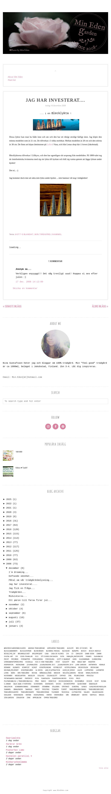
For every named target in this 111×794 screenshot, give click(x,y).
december (14, 568)
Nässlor (31, 675)
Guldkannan (84, 659)
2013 (8, 542)
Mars (13, 673)
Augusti (70, 648)
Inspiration (8, 664)
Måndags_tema (45, 673)
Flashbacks (98, 656)
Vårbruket (75, 695)
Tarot (37, 689)
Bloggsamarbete (10, 651)
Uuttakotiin (76, 692)
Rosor (89, 681)
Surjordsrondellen (97, 686)
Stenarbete (35, 686)
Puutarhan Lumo (15, 750)
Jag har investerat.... (23, 584)
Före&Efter (25, 659)
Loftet (49, 144)
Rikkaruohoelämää (16, 762)
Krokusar (95, 667)
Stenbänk (45, 686)
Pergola (90, 675)
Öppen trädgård (51, 697)
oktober (13, 609)
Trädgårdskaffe (27, 692)
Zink (28, 697)
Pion (37, 678)
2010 (8, 555)
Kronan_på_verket (11, 670)
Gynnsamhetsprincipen (13, 662)
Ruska (103, 681)
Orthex (63, 675)
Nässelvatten (20, 675)
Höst (58, 662)
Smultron (8, 686)
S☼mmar (7, 684)
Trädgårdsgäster (11, 692)
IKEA (73, 662)
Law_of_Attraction (52, 670)
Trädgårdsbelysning (77, 689)
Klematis (16, 667)
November (8, 675)
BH (91, 648)
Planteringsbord (59, 678)
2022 (8, 504)
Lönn (6, 673)
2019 (8, 516)
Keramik (7, 667)
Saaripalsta (13, 738)
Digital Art (8, 656)
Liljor (79, 670)
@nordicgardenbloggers (15, 648)
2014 (8, 538)
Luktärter (100, 670)
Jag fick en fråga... (22, 588)
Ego (36, 656)
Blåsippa (75, 651)
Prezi (78, 678)
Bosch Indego (95, 651)
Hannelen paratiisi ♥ (19, 756)
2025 (8, 499)
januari (13, 626)
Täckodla (65, 692)
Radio (43, 681)
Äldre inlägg (99, 306)
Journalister (32, 664)
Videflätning (39, 695)
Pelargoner (79, 675)
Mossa (34, 673)
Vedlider (7, 695)
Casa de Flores (57, 653)
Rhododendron (65, 681)
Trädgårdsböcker (96, 689)
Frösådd (14, 659)
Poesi (71, 678)
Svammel (57, 234)
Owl (70, 675)
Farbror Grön (14, 744)
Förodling (49, 659)
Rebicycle (52, 681)
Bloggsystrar (25, 651)
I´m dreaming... (18, 572)
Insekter (91, 662)
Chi (67, 653)
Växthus (93, 695)
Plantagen (45, 678)
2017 (8, 525)
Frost (6, 659)
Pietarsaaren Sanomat (13, 678)
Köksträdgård (27, 670)
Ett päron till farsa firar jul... (30, 600)
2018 (8, 521)
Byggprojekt (37, 653)
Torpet (64, 689)
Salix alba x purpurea (22, 684)
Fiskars (88, 656)
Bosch (83, 651)
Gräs (74, 659)
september (15, 613)
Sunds (84, 686)
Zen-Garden (9, 697)
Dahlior (79, 653)
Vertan (28, 695)
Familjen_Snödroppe (75, 656)
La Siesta (39, 670)
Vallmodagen (97, 692)
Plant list (12, 80)
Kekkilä (102, 664)
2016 (8, 529)
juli (11, 622)
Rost (97, 681)
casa (46, 653)
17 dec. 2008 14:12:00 (29, 282)
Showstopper (69, 684)
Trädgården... (17, 592)
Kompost (25, 667)
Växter (84, 695)
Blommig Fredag (53, 651)
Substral (75, 686)
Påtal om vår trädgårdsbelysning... (31, 580)
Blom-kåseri (39, 651)
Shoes (58, 684)
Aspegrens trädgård (55, 648)
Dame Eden (89, 653)
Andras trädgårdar (36, 648)
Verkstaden (18, 695)
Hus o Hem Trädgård (44, 662)
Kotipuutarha (70, 667)
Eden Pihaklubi (26, 656)
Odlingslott (52, 675)
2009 (8, 559)
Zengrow (20, 697)
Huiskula (29, 662)
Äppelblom (37, 697)
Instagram (20, 664)
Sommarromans (21, 686)
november (14, 604)
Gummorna (96, 659)
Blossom (66, 651)
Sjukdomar (81, 684)
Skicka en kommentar (25, 288)
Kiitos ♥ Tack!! (21, 467)
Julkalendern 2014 (65, 664)
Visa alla (103, 768)
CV (72, 653)
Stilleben (55, 686)
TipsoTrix (45, 689)
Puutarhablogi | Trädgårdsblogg (18, 681)
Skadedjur (93, 684)
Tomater (55, 689)
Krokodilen (83, 667)
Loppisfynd (89, 670)
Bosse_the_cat (9, 653)
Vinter (49, 695)
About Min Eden (15, 76)
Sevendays (49, 684)
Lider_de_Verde (69, 670)
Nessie (80, 673)
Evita (62, 656)
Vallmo (87, 692)
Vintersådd (58, 695)
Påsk (37, 681)
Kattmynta (93, 664)
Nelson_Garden (69, 673)
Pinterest (28, 678)
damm (99, 653)
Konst (34, 667)
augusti (13, 617)
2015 (8, 534)
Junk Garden (81, 664)
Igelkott (65, 662)
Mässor (57, 673)
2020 (8, 512)
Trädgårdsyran (42, 692)
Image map (81, 662)
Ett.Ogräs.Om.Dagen (49, 656)
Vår (67, 695)
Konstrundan (45, 667)
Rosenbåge (79, 681)
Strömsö (65, 686)
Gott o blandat (24, 234)
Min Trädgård (43, 234)
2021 (8, 508)
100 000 (19, 451)
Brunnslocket (24, 653)
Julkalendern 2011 (47, 664)
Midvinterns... (18, 596)
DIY (16, 656)
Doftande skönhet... (21, 576)
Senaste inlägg (13, 306)
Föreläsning (38, 659)
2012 (8, 546)
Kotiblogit (57, 667)
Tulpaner (55, 692)
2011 (8, 551)
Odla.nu (40, 675)
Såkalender (18, 689)
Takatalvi (28, 689)
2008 (8, 564)
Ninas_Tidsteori (92, 673)
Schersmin (38, 684)
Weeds (101, 695)
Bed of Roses (81, 648)
